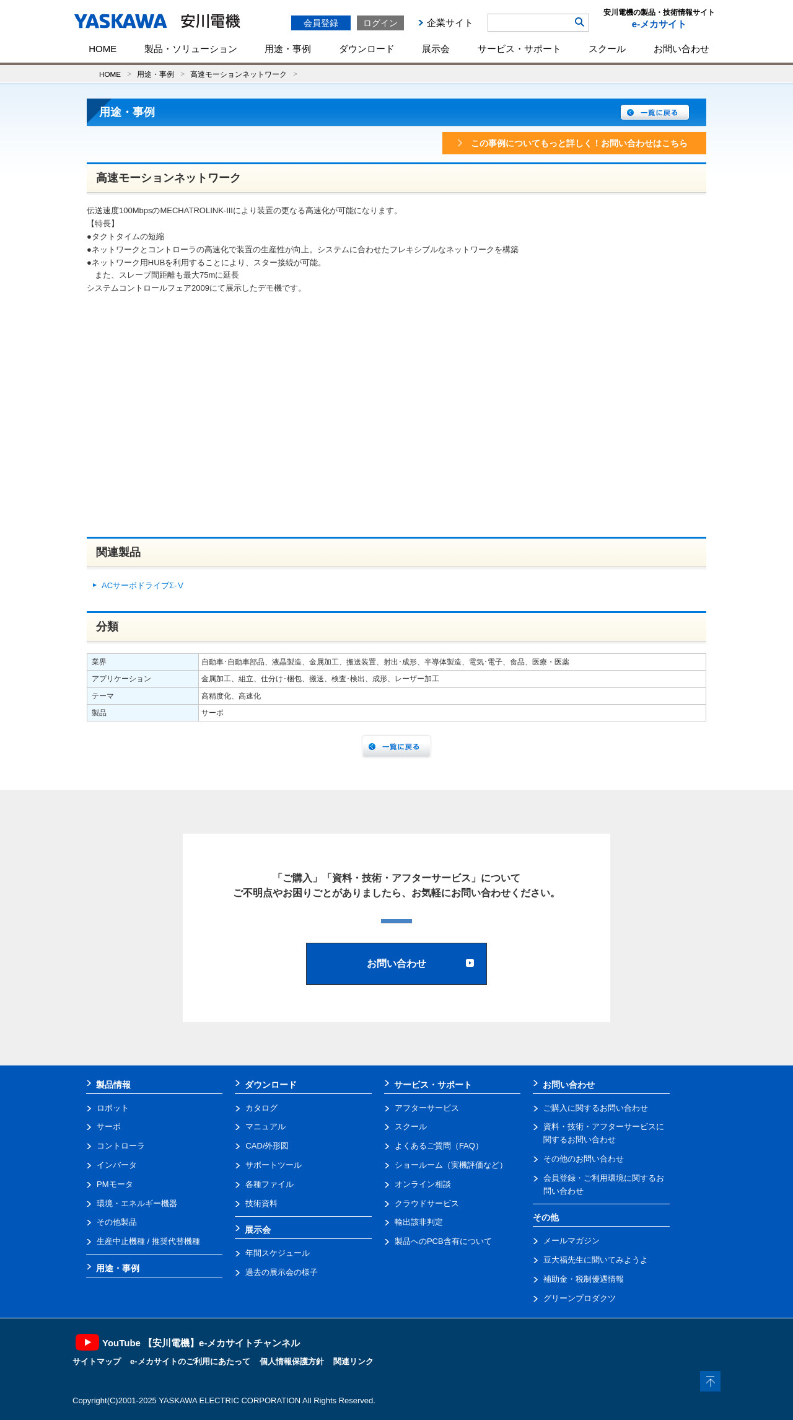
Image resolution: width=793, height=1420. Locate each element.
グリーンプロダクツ (579, 1298)
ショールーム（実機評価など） (451, 1165)
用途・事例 (288, 48)
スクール (607, 48)
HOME (102, 48)
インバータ (117, 1165)
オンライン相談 (423, 1184)
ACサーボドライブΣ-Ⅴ (143, 585)
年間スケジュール (277, 1253)
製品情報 (113, 1085)
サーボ (109, 1126)
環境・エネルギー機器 (137, 1203)
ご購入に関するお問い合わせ (595, 1108)
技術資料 (261, 1203)
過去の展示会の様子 (281, 1272)
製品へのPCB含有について (443, 1241)
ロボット (113, 1108)
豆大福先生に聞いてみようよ (595, 1259)
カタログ (261, 1108)
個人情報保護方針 (292, 1361)
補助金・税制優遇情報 (583, 1279)
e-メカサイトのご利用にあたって (190, 1361)
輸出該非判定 (419, 1222)
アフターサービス (427, 1108)
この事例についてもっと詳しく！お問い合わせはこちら (571, 143)
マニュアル (265, 1126)
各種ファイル (269, 1184)
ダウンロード (367, 48)
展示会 (436, 48)
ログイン (380, 23)
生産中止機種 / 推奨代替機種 (148, 1241)
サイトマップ (96, 1361)
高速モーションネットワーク (238, 74)
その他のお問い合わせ (583, 1158)
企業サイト (450, 22)
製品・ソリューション (190, 48)
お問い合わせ (681, 48)
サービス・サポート (519, 48)
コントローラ (121, 1145)
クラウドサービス (427, 1203)
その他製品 (117, 1222)
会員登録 (321, 23)
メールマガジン (571, 1240)
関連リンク (353, 1361)
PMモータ (115, 1184)
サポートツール (273, 1165)
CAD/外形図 (267, 1145)
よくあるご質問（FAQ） (439, 1145)
